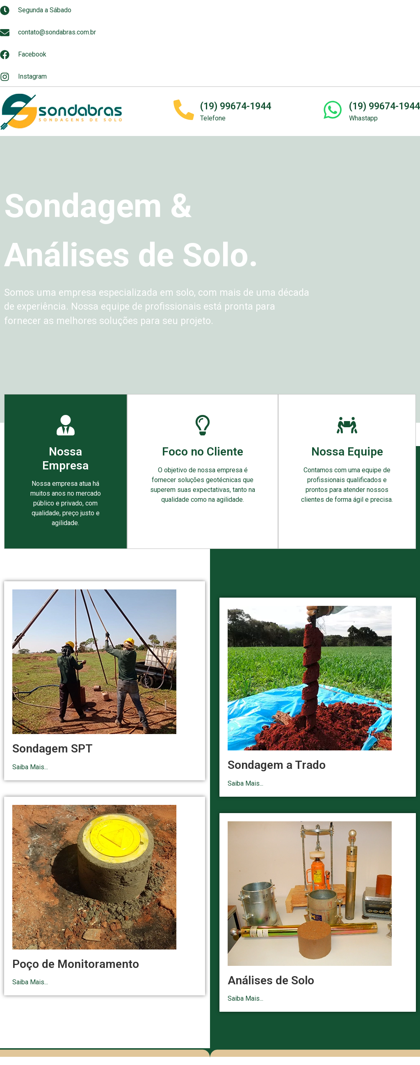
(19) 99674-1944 (235, 106)
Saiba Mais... (30, 767)
